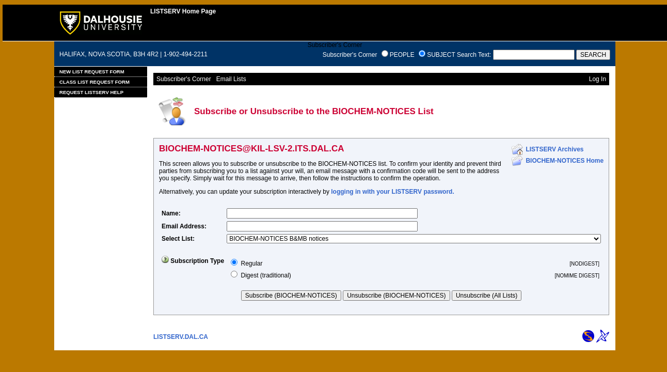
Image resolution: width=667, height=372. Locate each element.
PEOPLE (402, 54)
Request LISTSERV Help (91, 92)
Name (170, 213)
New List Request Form (91, 71)
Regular (251, 263)
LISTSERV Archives (554, 149)
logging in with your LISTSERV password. (392, 191)
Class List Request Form (94, 82)
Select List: (178, 238)
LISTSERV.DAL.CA (180, 336)
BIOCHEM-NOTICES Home (565, 160)
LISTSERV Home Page (183, 11)
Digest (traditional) (266, 275)
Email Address (183, 226)
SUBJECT (441, 54)
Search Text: (474, 54)
